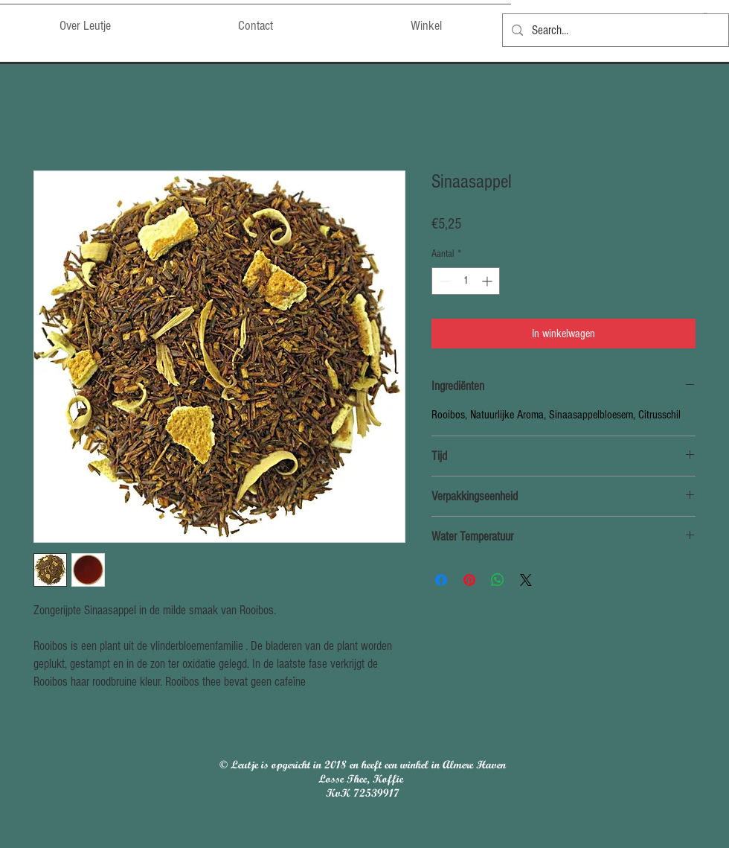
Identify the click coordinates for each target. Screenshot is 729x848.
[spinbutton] (465, 281)
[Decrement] (443, 281)
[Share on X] (526, 580)
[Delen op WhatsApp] (498, 580)
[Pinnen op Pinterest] (469, 580)
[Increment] (488, 281)
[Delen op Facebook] (441, 580)
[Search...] (614, 30)
